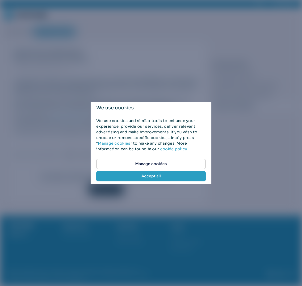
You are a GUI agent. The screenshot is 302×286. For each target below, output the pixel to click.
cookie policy (173, 149)
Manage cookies (114, 143)
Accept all (151, 176)
